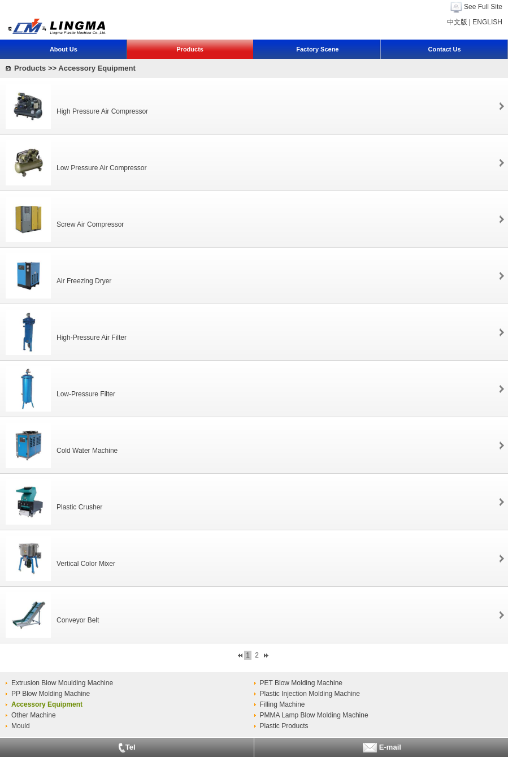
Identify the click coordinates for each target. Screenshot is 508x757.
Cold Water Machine (87, 451)
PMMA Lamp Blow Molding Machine (314, 715)
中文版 (457, 22)
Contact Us (444, 49)
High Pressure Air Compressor (102, 111)
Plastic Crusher (79, 507)
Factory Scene (317, 49)
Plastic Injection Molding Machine (310, 694)
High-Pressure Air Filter (92, 337)
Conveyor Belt (78, 620)
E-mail (381, 747)
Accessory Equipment (47, 704)
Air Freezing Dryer (84, 281)
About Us (63, 49)
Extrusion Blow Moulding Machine (62, 683)
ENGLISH (487, 22)
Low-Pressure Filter (86, 394)
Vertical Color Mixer (86, 564)
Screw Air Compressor (90, 224)
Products (189, 49)
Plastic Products (284, 726)
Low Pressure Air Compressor (101, 168)
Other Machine (33, 715)
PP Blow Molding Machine (50, 694)
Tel (127, 748)
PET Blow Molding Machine (301, 683)
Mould (20, 726)
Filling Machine (282, 704)
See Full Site (483, 7)
